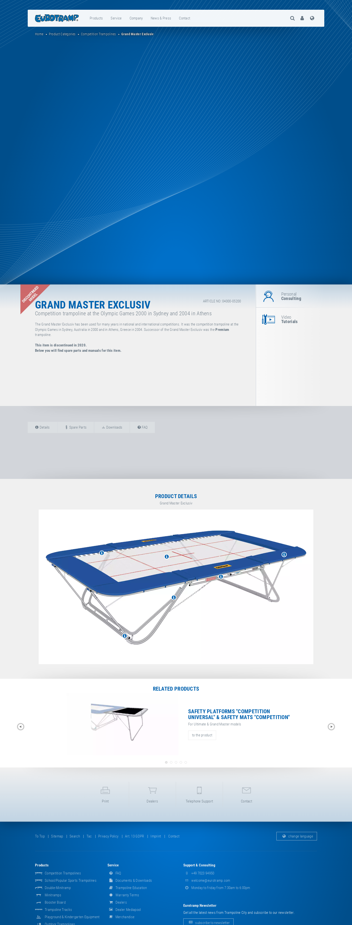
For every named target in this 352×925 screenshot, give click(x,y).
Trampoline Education (127, 888)
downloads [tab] (112, 427)
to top (40, 836)
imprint (155, 836)
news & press (161, 18)
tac (89, 836)
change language (296, 836)
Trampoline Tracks (58, 909)
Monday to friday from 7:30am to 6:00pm (216, 888)
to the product (202, 735)
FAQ (114, 873)
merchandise (121, 917)
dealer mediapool (124, 909)
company (136, 18)
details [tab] (42, 427)
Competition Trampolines (63, 873)
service (116, 18)
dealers (152, 793)
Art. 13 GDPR (134, 836)
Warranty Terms (123, 895)
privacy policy (108, 836)
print (105, 793)
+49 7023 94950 (198, 873)
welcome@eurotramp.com (206, 880)
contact (184, 18)
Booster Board (55, 902)
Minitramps (53, 895)
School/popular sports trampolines (71, 880)
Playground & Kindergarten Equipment (72, 917)
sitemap (57, 836)
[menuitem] (96, 18)
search (75, 836)
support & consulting (199, 865)
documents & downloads (129, 880)
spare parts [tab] (76, 427)
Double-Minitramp (58, 888)
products (96, 18)
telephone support (199, 793)
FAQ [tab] (142, 427)
